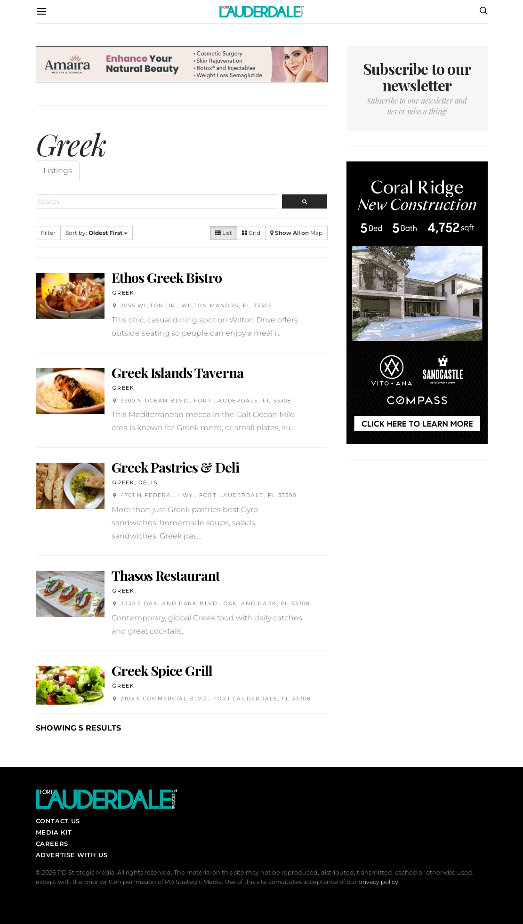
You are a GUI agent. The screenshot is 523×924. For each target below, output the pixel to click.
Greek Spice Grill (162, 670)
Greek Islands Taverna (177, 372)
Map (296, 232)
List (223, 232)
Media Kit (54, 832)
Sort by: (96, 232)
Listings (57, 170)
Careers (52, 843)
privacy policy (378, 881)
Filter (48, 232)
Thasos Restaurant (166, 575)
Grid (251, 232)
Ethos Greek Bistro (167, 277)
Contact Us (58, 821)
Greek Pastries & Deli (175, 467)
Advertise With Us (72, 855)
